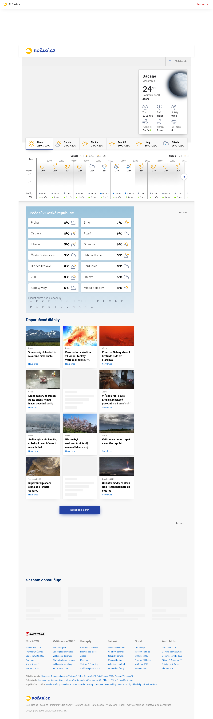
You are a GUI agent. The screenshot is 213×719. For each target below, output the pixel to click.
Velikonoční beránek (116, 648)
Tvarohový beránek (115, 652)
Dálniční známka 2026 (172, 652)
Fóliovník (114, 680)
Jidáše (83, 656)
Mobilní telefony (53, 684)
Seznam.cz (202, 4)
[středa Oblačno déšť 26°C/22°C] (173, 144)
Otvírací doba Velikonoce (64, 660)
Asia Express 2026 (105, 676)
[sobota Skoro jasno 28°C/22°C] (66, 144)
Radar (122, 705)
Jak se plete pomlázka (63, 652)
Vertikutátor (53, 680)
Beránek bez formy (115, 668)
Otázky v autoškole (170, 664)
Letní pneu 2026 (169, 648)
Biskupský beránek (115, 656)
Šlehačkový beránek (116, 664)
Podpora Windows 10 (123, 676)
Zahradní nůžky (84, 680)
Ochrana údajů (82, 705)
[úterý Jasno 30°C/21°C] (146, 144)
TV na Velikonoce (60, 668)
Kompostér (97, 680)
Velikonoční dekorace (62, 656)
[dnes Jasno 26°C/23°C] (39, 144)
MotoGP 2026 (141, 668)
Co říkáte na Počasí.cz (37, 705)
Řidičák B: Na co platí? (172, 660)
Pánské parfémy (149, 684)
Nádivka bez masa (88, 652)
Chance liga (140, 648)
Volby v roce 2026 (33, 648)
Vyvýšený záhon (127, 680)
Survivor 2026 (90, 676)
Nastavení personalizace (158, 705)
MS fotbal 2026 (141, 664)
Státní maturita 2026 (35, 656)
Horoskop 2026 (32, 668)
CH (80, 301)
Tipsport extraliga (142, 652)
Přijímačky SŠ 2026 (34, 652)
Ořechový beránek (115, 660)
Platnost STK (168, 668)
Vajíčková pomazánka (90, 668)
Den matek (31, 660)
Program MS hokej (143, 660)
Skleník (106, 680)
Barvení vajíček (59, 648)
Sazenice (42, 680)
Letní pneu (99, 684)
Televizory (122, 684)
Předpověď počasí (59, 676)
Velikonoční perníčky (89, 664)
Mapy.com (45, 676)
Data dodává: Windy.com (104, 705)
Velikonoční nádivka (89, 648)
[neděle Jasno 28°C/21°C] (93, 144)
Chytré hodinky (134, 684)
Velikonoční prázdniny (62, 664)
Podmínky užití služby (61, 705)
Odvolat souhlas (135, 705)
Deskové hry (111, 684)
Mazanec (84, 660)
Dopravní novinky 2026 (172, 656)
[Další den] (184, 176)
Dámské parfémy (85, 684)
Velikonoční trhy (75, 676)
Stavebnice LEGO (69, 684)
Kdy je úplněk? (32, 664)
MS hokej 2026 (141, 656)
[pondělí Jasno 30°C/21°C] (119, 144)
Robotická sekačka (67, 680)
